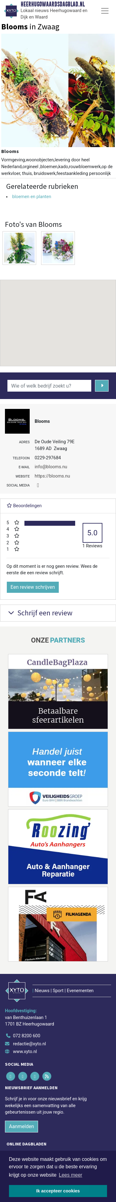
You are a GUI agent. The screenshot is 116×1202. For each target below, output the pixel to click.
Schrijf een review (39, 613)
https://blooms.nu (52, 476)
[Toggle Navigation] (105, 10)
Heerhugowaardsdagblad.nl (53, 4)
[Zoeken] (102, 386)
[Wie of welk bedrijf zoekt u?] (49, 386)
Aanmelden (21, 1126)
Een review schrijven (33, 587)
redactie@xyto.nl (29, 1044)
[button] (58, 317)
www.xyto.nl (25, 1051)
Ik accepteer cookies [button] (58, 1190)
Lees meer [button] (70, 1175)
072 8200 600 (26, 1035)
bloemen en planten (31, 196)
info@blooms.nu (51, 466)
